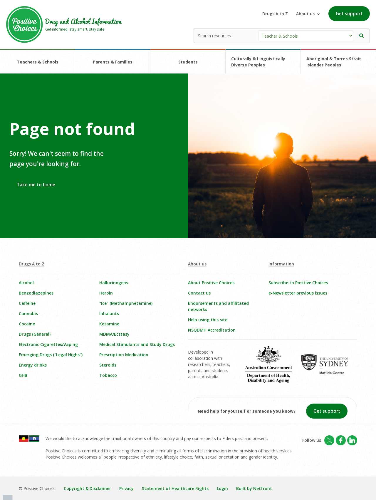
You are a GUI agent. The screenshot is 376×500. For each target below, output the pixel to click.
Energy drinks (33, 365)
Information (281, 264)
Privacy (126, 488)
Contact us (199, 293)
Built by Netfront (254, 488)
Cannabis (28, 313)
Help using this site (207, 319)
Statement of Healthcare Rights (175, 488)
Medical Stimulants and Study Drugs (137, 344)
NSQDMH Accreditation (212, 330)
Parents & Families (112, 62)
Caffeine (27, 303)
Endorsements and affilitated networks (218, 306)
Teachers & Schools (37, 62)
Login (222, 488)
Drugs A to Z (275, 13)
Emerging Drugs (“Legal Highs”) (51, 354)
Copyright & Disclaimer (87, 488)
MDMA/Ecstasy (114, 334)
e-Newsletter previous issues (297, 293)
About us (197, 264)
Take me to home (36, 185)
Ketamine (109, 324)
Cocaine (27, 324)
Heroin (106, 293)
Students (188, 62)
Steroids (107, 365)
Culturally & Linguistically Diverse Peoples (258, 62)
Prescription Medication (123, 354)
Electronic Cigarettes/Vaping (48, 344)
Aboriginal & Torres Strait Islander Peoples (333, 62)
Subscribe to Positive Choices (298, 282)
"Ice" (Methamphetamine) (125, 303)
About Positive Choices (211, 282)
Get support (349, 14)
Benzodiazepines (36, 293)
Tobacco (108, 375)
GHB (23, 375)
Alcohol (26, 282)
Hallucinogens (113, 282)
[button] (361, 36)
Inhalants (109, 313)
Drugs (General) (35, 334)
